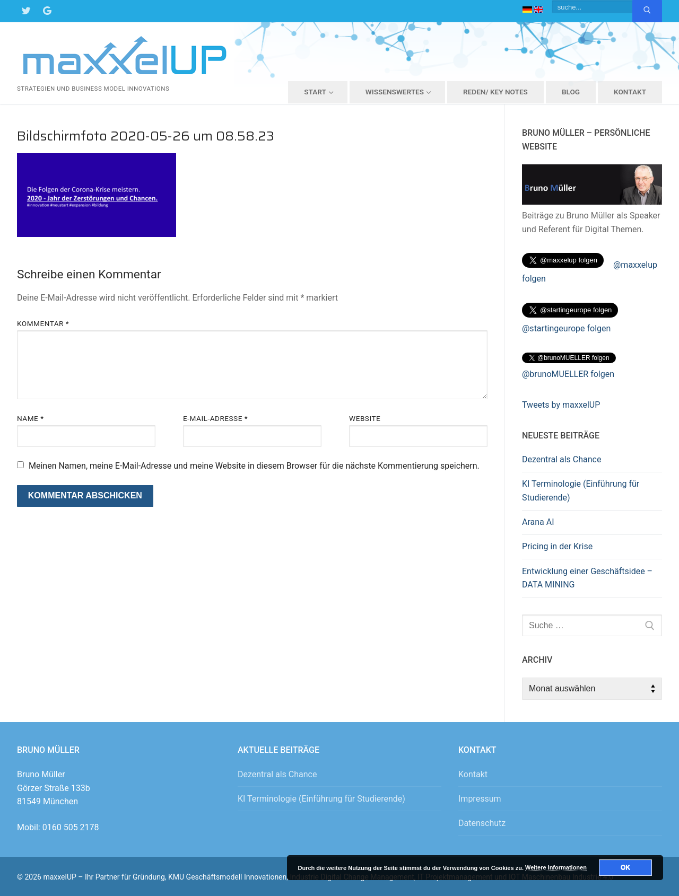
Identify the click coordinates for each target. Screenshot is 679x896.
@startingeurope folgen (566, 328)
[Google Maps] (47, 11)
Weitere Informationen (556, 867)
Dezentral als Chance (561, 459)
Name (30, 418)
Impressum (479, 799)
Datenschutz (482, 823)
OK (625, 867)
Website (364, 418)
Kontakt (473, 774)
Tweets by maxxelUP (561, 405)
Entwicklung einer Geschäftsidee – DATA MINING (587, 578)
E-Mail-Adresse (215, 418)
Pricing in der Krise (557, 546)
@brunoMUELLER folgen (568, 374)
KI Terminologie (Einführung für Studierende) (580, 491)
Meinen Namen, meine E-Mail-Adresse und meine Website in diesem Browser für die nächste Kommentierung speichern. (254, 466)
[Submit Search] (647, 11)
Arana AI (538, 522)
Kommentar (43, 323)
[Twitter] (26, 11)
